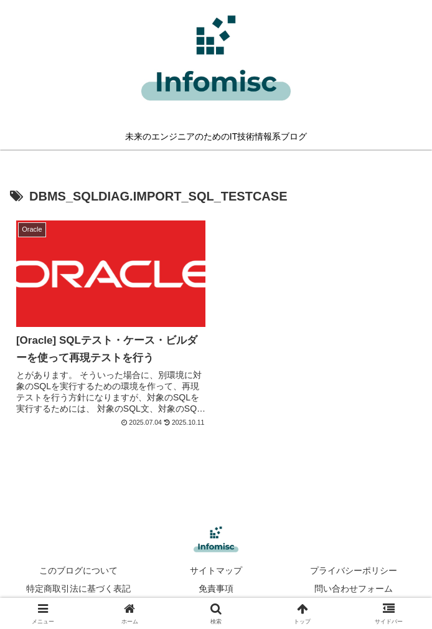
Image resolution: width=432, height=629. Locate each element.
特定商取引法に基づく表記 (78, 589)
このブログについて (78, 570)
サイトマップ (216, 570)
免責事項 (216, 589)
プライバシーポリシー (353, 570)
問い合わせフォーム (353, 589)
